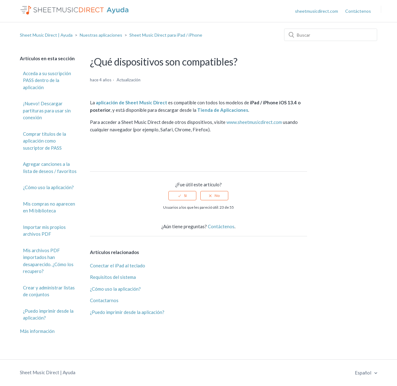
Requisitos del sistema (113, 277)
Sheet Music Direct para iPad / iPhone (165, 35)
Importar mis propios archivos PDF (44, 230)
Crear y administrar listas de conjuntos (49, 291)
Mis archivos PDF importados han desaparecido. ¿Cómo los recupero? (48, 260)
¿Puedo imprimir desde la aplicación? (48, 314)
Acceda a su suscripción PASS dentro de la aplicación (47, 80)
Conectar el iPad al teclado (117, 265)
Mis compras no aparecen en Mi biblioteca (49, 207)
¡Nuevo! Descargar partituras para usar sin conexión (47, 110)
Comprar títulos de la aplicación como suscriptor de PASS (44, 141)
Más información (37, 331)
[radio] (182, 195)
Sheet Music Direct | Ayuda (46, 35)
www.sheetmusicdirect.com (254, 122)
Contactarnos (104, 300)
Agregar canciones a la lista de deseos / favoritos (50, 167)
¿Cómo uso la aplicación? (48, 187)
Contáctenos (358, 11)
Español (363, 372)
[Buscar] (330, 35)
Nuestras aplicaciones (101, 35)
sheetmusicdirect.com (316, 11)
